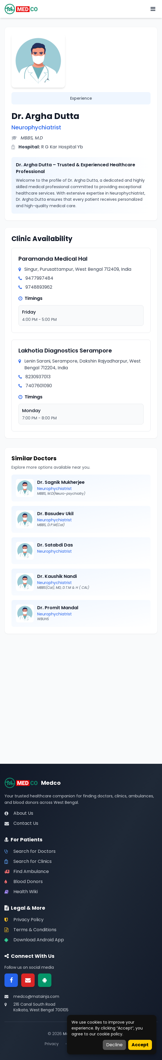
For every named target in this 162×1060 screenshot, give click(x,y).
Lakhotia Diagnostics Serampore (65, 350)
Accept (140, 1045)
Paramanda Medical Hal (52, 259)
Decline (114, 1045)
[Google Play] (44, 980)
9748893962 (38, 287)
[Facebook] (11, 980)
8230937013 (38, 376)
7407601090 (38, 385)
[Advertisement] (81, 680)
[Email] (28, 980)
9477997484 (39, 278)
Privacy (52, 1044)
